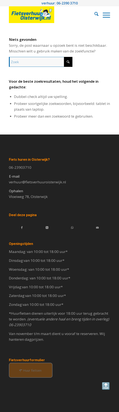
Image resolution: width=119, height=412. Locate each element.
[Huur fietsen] (31, 370)
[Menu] (104, 14)
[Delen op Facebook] (21, 227)
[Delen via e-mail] (97, 227)
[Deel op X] (47, 227)
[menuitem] (94, 14)
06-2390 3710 (67, 3)
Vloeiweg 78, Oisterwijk (28, 196)
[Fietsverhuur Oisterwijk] (49, 14)
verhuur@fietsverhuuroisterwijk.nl (37, 182)
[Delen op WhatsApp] (72, 227)
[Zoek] (94, 14)
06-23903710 (20, 167)
